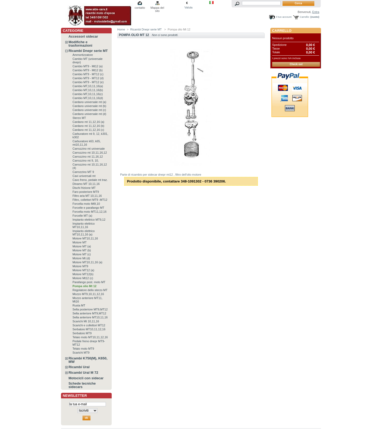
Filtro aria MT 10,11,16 (87, 195)
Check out (296, 64)
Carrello (282, 31)
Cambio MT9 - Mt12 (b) (87, 70)
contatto (139, 7)
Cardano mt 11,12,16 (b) (88, 125)
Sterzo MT (79, 117)
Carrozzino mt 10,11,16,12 (89, 152)
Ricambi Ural (78, 367)
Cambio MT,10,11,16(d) (87, 98)
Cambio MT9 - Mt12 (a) (87, 66)
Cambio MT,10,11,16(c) (87, 94)
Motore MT (79, 242)
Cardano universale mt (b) (89, 106)
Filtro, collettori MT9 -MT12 (89, 199)
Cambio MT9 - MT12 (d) (87, 78)
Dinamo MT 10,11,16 (86, 183)
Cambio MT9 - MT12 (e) (87, 82)
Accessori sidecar (83, 36)
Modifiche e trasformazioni (80, 43)
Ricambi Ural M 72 (83, 373)
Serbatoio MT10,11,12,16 (88, 329)
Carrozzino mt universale (88, 148)
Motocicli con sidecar (85, 378)
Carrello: (305, 16)
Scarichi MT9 (80, 352)
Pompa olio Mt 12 (84, 286)
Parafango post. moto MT (88, 282)
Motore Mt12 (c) (82, 278)
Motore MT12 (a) (83, 270)
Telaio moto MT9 (83, 348)
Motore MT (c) (81, 254)
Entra (315, 12)
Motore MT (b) (81, 250)
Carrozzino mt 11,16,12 (87, 156)
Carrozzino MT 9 (83, 171)
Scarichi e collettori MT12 (88, 325)
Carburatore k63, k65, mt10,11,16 (86, 143)
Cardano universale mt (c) (89, 110)
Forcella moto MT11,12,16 (89, 211)
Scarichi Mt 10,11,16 (85, 321)
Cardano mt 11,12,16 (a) (88, 121)
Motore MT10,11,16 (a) (87, 262)
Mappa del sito (157, 8)
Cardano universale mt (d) (89, 113)
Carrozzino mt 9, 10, (85, 160)
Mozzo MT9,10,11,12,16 (88, 294)
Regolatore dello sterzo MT (89, 290)
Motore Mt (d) (81, 258)
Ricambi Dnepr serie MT (88, 51)
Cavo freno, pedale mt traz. (90, 179)
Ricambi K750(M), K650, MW (87, 360)
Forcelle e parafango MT (88, 207)
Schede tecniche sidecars (82, 385)
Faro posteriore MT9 (85, 191)
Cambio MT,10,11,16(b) (87, 90)
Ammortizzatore (82, 54)
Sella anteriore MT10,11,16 (90, 317)
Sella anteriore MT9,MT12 (89, 313)
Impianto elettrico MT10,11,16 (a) (83, 232)
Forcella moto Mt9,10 (86, 203)
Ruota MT (78, 305)
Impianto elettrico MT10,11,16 (83, 225)
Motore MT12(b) (82, 274)
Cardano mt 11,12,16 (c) (88, 129)
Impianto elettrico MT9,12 (88, 219)
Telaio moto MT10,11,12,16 (90, 337)
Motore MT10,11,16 (85, 238)
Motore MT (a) (81, 246)
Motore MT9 (80, 266)
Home (121, 29)
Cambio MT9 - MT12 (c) (87, 74)
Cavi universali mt (84, 175)
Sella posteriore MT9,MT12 (90, 309)
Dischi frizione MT (84, 187)
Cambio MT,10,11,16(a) (87, 86)
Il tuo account (284, 16)
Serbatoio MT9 (82, 333)
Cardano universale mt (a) (89, 102)
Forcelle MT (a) (82, 215)
